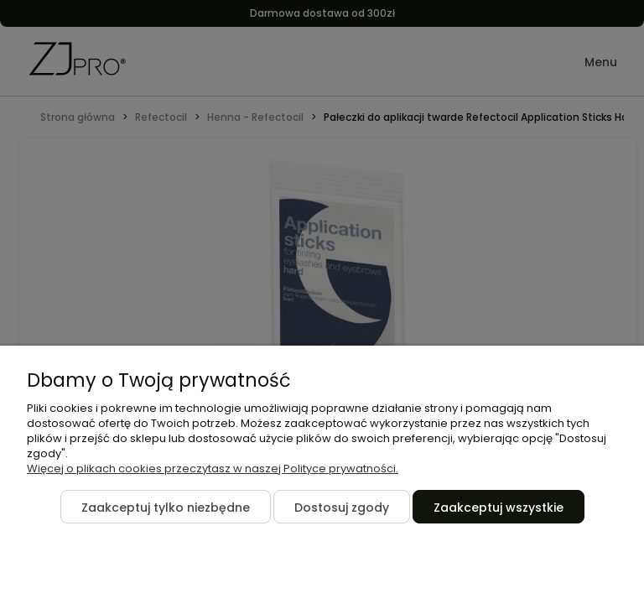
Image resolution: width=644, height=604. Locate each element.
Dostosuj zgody (341, 507)
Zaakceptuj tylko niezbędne (165, 507)
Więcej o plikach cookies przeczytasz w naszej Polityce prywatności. (212, 468)
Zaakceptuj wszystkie (499, 507)
